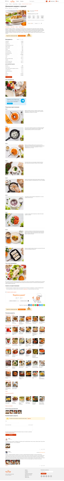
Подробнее (29, 418)
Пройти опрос (27, 478)
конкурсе (6, 433)
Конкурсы (21, 1)
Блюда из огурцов (8, 347)
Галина (9, 439)
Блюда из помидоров (16, 325)
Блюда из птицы (8, 337)
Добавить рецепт (22, 35)
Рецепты (17, 1)
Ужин (6, 395)
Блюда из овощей (8, 325)
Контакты (26, 473)
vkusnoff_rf (10, 103)
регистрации (12, 433)
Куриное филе (21, 337)
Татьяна (9, 452)
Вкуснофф (36, 10)
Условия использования (28, 474)
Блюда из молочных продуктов (10, 359)
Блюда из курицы (15, 337)
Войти (57, 1)
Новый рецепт (52, 1)
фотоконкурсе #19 (42, 453)
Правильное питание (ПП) (9, 393)
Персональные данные (28, 475)
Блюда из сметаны (20, 359)
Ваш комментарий (8, 424)
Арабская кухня (7, 380)
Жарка (6, 391)
